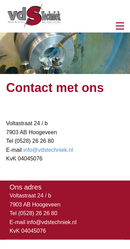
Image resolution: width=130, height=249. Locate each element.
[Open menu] (120, 25)
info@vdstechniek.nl (48, 150)
